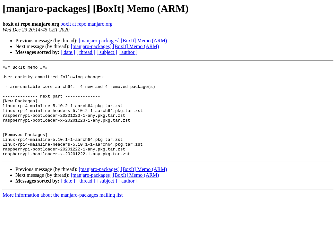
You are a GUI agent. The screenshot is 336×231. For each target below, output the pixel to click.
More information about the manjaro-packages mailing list (63, 213)
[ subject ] (107, 52)
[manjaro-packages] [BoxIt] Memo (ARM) (123, 40)
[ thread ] (85, 52)
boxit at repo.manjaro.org (86, 24)
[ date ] (68, 52)
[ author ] (128, 52)
